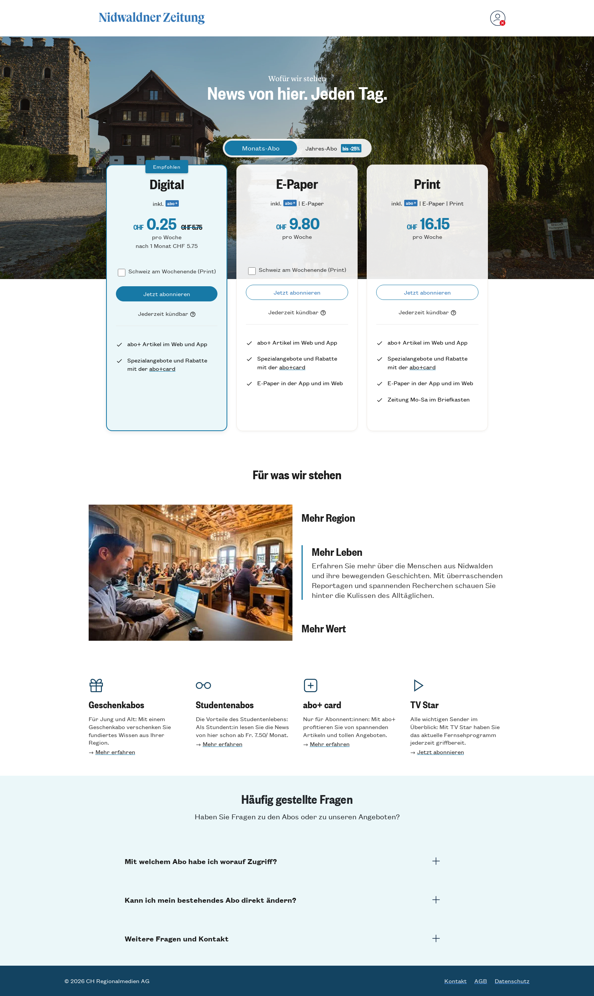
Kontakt (455, 980)
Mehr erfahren (115, 752)
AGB (480, 980)
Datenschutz (512, 980)
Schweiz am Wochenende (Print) (172, 271)
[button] (403, 538)
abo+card (162, 368)
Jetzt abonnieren (440, 752)
